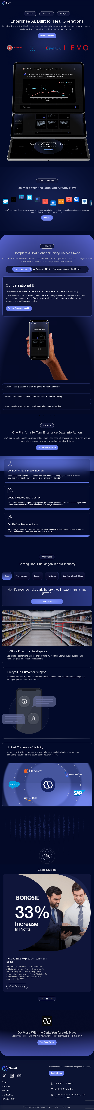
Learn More (47, 601)
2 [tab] (43, 415)
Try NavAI (47, 218)
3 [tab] (47, 415)
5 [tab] (54, 415)
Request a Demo (47, 35)
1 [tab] (39, 415)
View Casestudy (17, 986)
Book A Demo (56, 1073)
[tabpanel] (47, 343)
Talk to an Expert (47, 1042)
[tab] (7, 577)
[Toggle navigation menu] (89, 3)
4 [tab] (51, 415)
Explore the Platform (47, 447)
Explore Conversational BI (19, 308)
